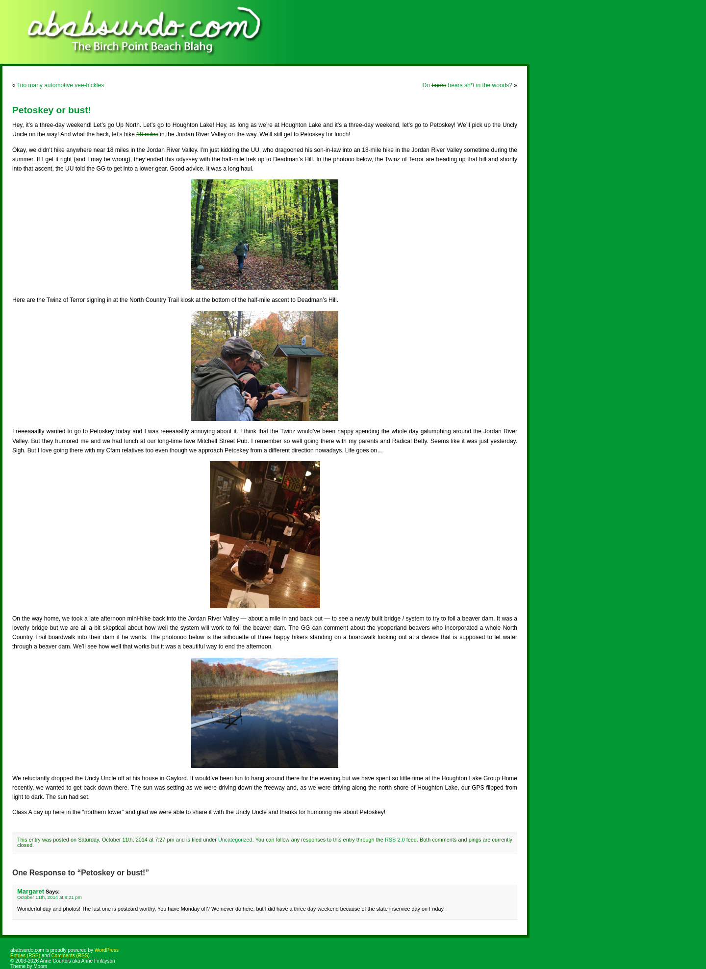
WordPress (107, 950)
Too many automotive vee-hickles (60, 85)
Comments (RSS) (70, 955)
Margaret (30, 891)
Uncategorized (235, 840)
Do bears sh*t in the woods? (467, 85)
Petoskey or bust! (51, 110)
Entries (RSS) (25, 955)
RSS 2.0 (394, 840)
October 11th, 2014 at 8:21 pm (49, 897)
